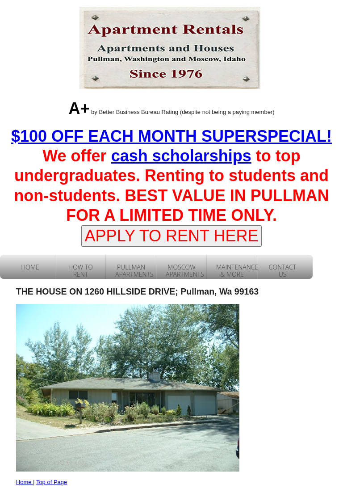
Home (24, 482)
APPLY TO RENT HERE (172, 236)
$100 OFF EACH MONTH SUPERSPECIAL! (171, 136)
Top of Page (51, 482)
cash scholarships (181, 156)
